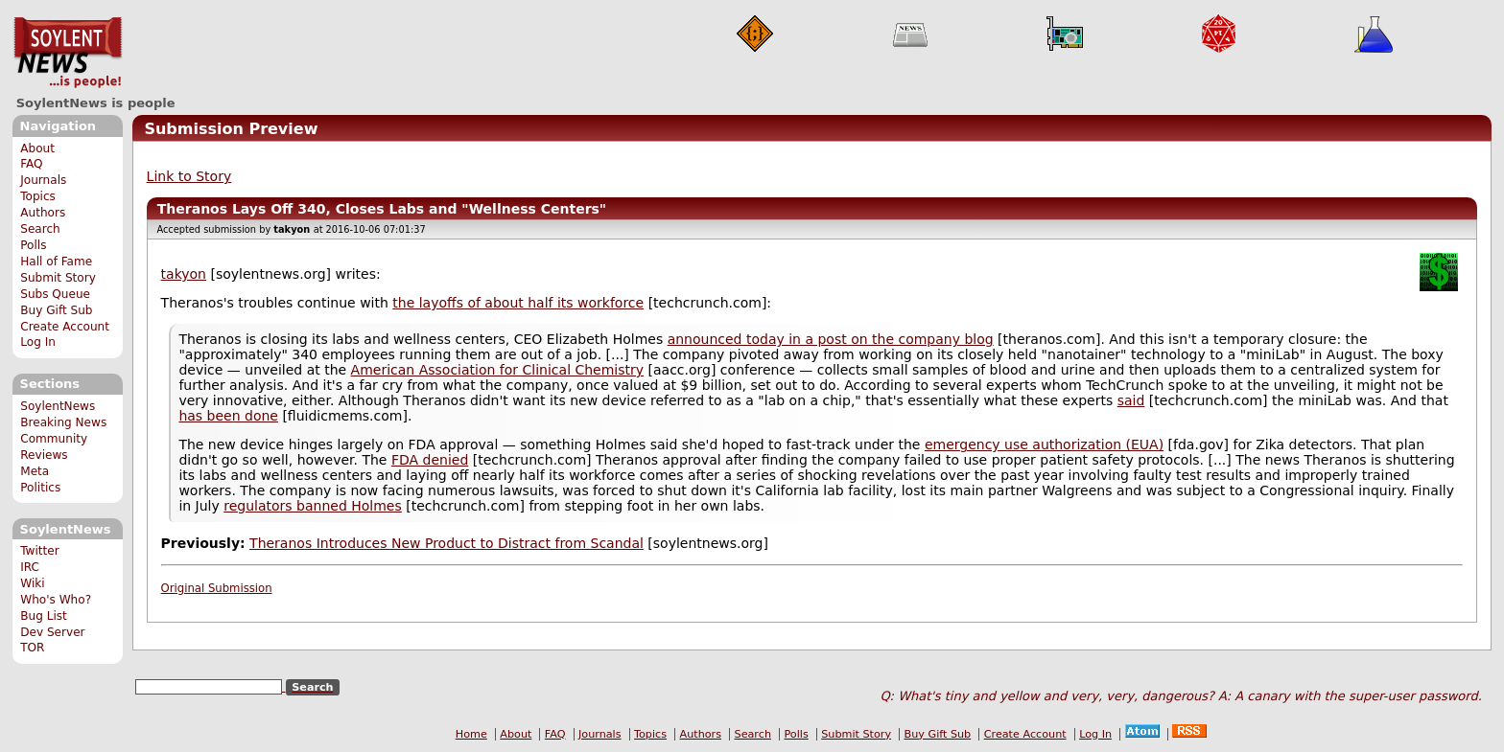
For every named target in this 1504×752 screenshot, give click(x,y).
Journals (43, 180)
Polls (33, 245)
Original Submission (216, 588)
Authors (42, 212)
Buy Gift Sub (56, 310)
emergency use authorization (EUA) (1044, 444)
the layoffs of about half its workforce (518, 302)
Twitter (39, 551)
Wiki (32, 583)
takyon (183, 274)
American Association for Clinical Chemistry (497, 369)
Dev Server (52, 632)
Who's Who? (55, 599)
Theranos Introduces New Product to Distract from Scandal (446, 543)
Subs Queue (55, 294)
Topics (38, 196)
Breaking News (63, 422)
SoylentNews (67, 52)
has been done (228, 415)
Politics (40, 487)
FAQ (31, 164)
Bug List (43, 616)
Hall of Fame (56, 261)
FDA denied (429, 459)
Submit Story (58, 278)
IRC (29, 567)
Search (40, 229)
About (37, 148)
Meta (34, 471)
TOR (32, 647)
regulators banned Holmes (312, 505)
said (1131, 400)
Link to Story (189, 176)
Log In (38, 342)
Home (471, 734)
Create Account (64, 326)
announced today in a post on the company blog (831, 339)
